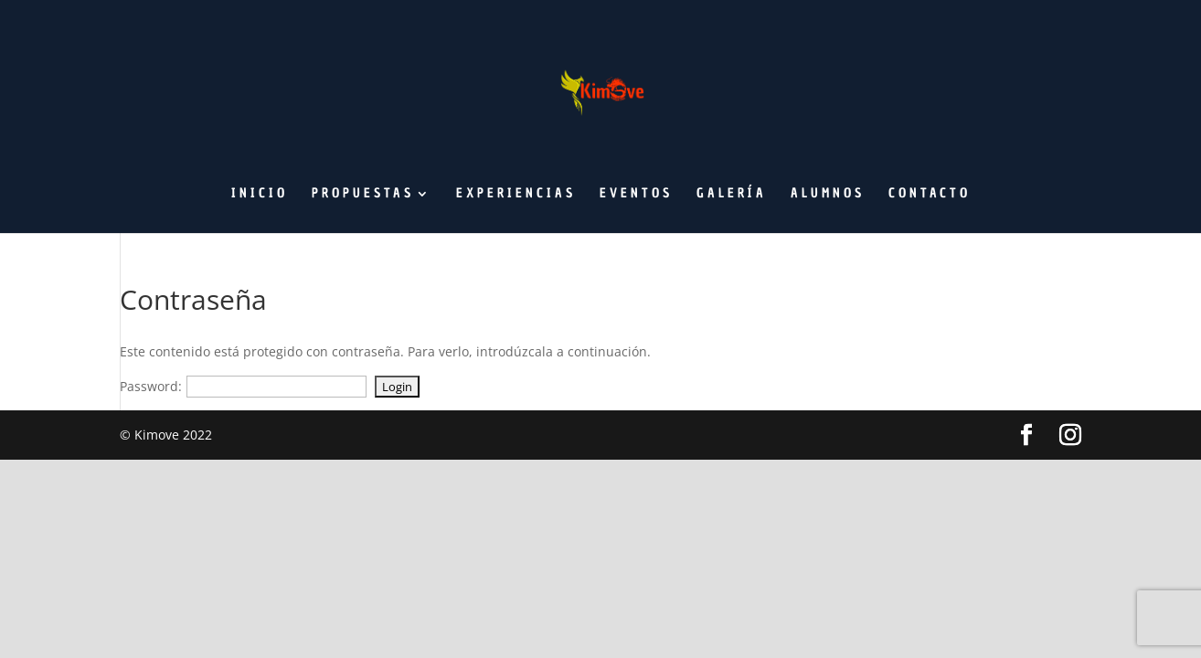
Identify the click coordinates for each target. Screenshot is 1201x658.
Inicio (259, 194)
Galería (731, 194)
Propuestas (363, 194)
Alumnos (828, 194)
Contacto (929, 194)
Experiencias (516, 194)
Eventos (636, 194)
